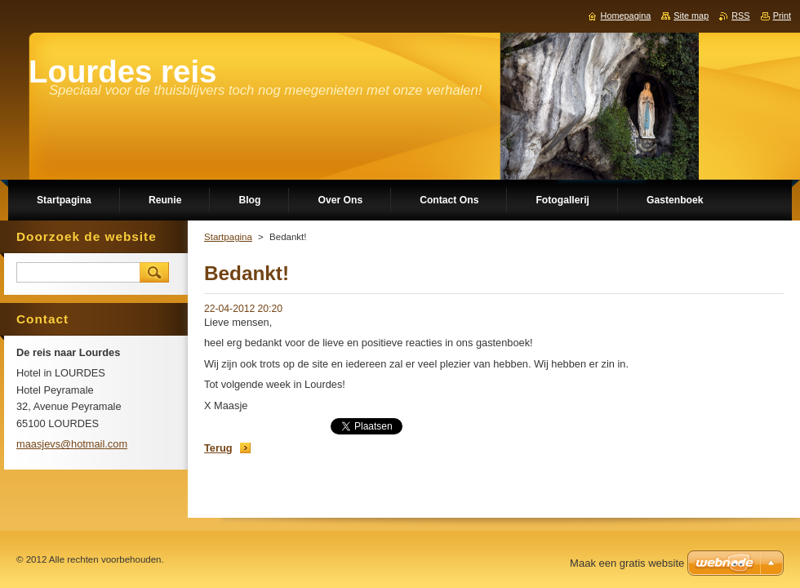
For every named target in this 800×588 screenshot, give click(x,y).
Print (782, 15)
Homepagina (626, 15)
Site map (691, 15)
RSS (740, 15)
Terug (218, 448)
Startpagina (228, 237)
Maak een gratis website (627, 563)
